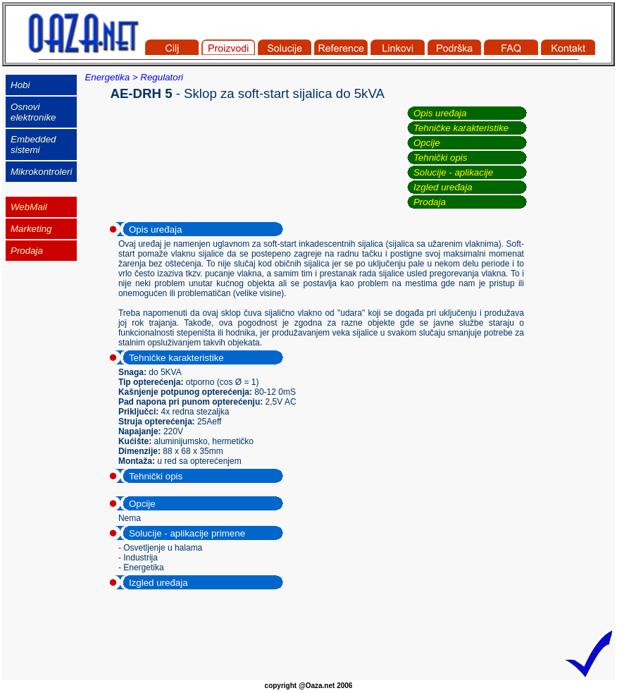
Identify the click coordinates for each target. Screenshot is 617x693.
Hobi (20, 85)
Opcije (426, 142)
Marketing (31, 228)
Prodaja (429, 202)
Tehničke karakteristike (461, 128)
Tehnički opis (440, 157)
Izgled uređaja (443, 187)
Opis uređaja (440, 113)
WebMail (29, 207)
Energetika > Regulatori (134, 77)
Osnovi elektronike (33, 112)
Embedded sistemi (33, 144)
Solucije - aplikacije (453, 172)
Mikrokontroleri (41, 171)
